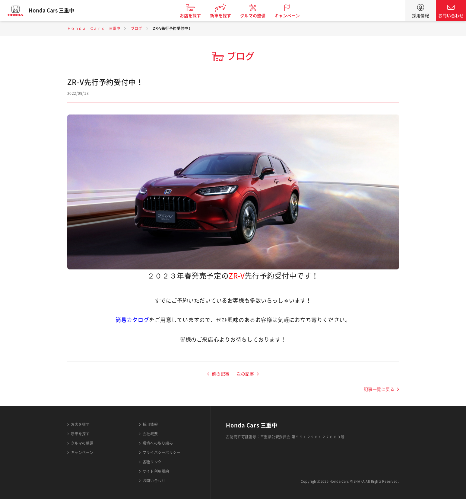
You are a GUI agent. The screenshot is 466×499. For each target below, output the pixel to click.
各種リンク (152, 462)
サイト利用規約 (156, 471)
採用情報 (420, 16)
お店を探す (194, 16)
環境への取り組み (158, 443)
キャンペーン (291, 16)
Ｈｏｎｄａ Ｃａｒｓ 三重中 (93, 28)
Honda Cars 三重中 (56, 11)
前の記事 (220, 374)
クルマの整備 (257, 16)
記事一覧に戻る (379, 389)
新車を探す (224, 16)
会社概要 (150, 434)
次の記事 (245, 374)
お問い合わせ (451, 16)
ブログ (136, 28)
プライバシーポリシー (162, 452)
